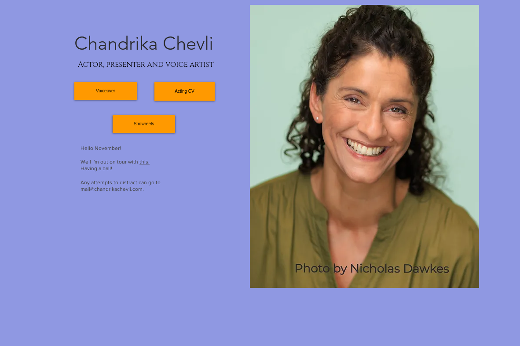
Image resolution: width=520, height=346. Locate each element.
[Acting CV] (184, 91)
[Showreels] (144, 124)
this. (144, 162)
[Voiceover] (105, 91)
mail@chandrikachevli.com (112, 189)
